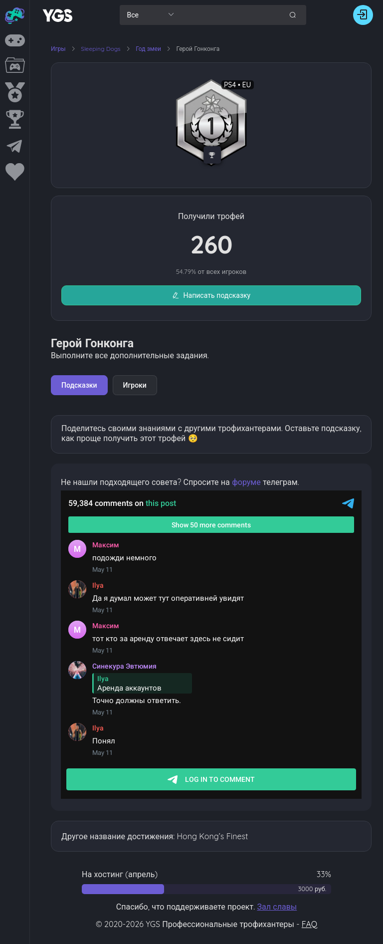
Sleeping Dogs (101, 48)
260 (211, 244)
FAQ (309, 924)
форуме (246, 482)
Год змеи (149, 48)
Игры (58, 48)
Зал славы (277, 907)
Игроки (135, 385)
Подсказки (79, 385)
